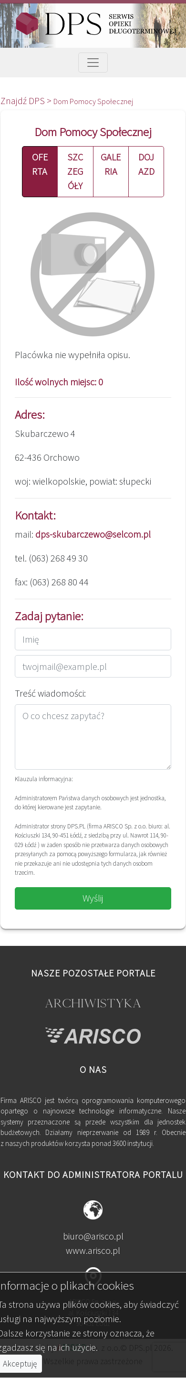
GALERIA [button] (111, 164)
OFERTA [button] (40, 164)
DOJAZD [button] (146, 164)
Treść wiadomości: (50, 693)
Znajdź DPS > (26, 100)
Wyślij (93, 898)
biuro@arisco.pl (93, 1236)
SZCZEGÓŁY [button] (75, 171)
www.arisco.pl (93, 1250)
